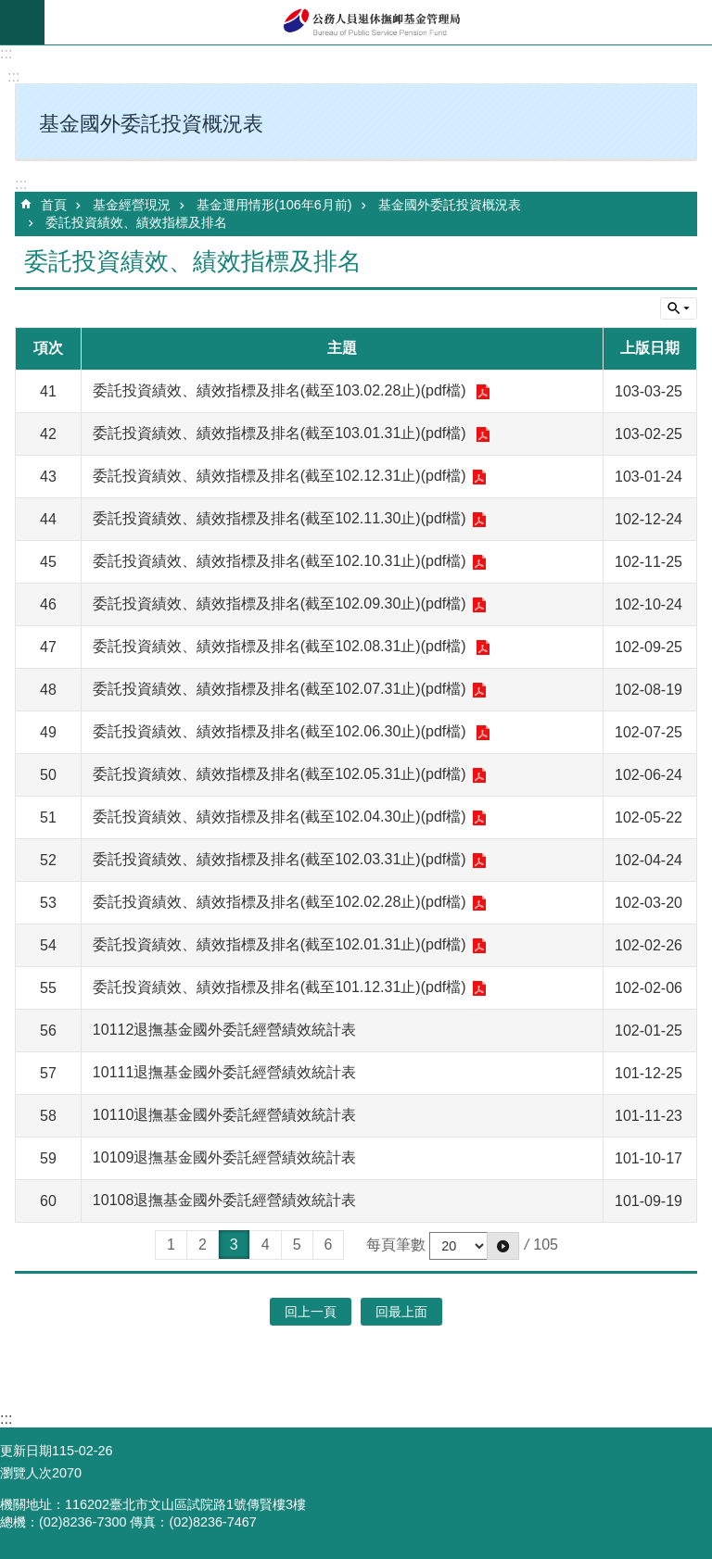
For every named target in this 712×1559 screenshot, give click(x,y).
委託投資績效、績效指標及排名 (136, 222)
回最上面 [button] (401, 1311)
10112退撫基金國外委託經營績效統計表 (225, 1029)
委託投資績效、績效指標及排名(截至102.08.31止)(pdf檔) (281, 646)
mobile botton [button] (22, 22)
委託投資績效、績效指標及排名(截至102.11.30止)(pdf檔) (279, 518)
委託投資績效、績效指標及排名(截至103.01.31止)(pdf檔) (281, 433)
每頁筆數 (396, 1244)
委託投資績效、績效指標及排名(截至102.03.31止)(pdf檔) (279, 859)
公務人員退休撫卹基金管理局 (378, 22)
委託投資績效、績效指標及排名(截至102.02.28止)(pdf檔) (279, 902)
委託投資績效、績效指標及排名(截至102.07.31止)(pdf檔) (279, 689)
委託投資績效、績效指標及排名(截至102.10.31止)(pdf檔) (279, 561)
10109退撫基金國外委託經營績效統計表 (225, 1157)
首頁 (54, 204)
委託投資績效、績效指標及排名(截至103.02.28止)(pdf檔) (281, 390)
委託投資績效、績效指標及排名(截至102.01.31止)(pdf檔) (279, 944)
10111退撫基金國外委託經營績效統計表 (225, 1072)
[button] (503, 1246)
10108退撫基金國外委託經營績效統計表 (225, 1200)
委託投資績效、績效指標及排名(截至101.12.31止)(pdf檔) (279, 987)
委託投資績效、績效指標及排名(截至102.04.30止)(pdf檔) (279, 816)
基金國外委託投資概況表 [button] (151, 123)
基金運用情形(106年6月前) (274, 204)
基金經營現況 (132, 204)
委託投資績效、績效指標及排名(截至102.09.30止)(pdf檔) (279, 603)
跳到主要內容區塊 (9, 9)
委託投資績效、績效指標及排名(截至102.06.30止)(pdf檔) (281, 731)
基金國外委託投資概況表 (449, 204)
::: (6, 53)
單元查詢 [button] (678, 308)
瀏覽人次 (26, 1472)
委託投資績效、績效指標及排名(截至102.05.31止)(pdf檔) (279, 774)
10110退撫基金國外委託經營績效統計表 (225, 1115)
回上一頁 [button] (311, 1311)
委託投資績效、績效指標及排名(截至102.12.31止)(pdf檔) (279, 476)
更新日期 (26, 1450)
